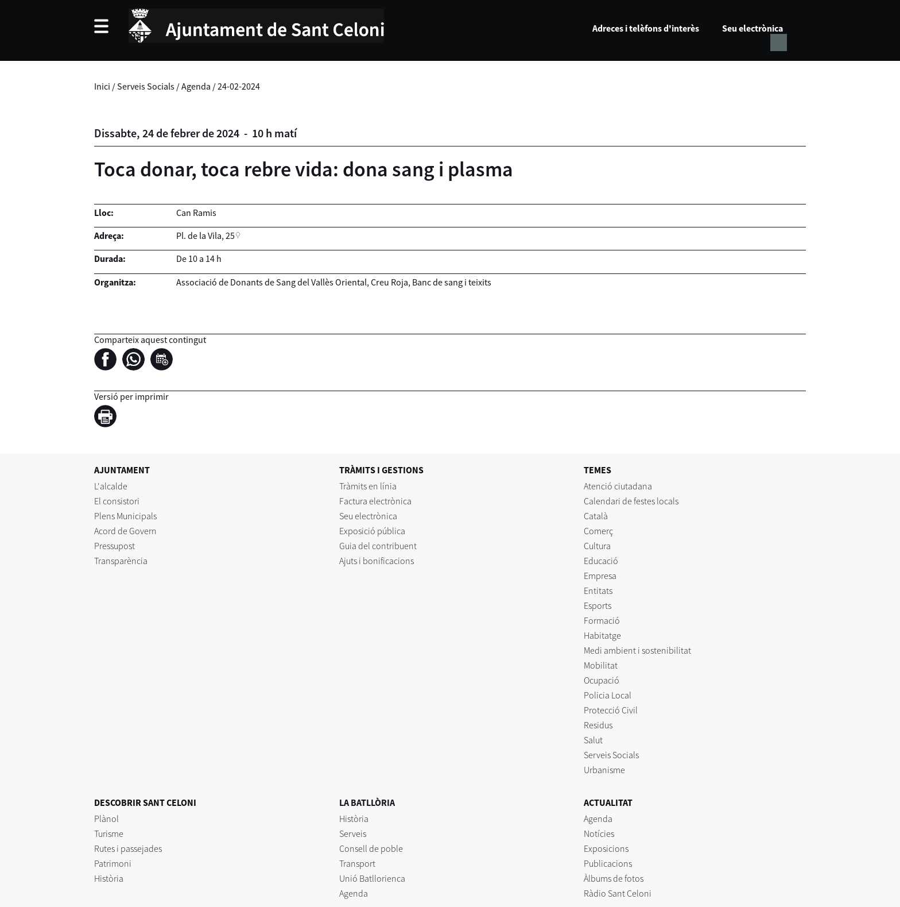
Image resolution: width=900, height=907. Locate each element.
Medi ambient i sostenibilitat (637, 650)
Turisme (108, 833)
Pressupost (114, 545)
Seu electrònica (752, 28)
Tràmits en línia (368, 486)
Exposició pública (372, 531)
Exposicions (606, 848)
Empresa (600, 575)
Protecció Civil (611, 710)
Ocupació (601, 680)
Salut (593, 740)
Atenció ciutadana (618, 486)
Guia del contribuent (378, 545)
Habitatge (602, 635)
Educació (601, 560)
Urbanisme (604, 769)
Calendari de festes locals (631, 501)
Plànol (106, 818)
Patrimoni (112, 863)
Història (108, 878)
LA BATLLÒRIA (367, 802)
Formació (602, 620)
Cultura (597, 545)
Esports (597, 605)
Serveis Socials (145, 86)
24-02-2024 (239, 86)
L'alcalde (110, 486)
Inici (102, 86)
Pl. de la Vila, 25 (205, 235)
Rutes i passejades (128, 848)
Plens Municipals (125, 516)
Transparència (121, 560)
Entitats (598, 590)
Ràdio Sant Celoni (617, 893)
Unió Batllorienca (372, 878)
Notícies (599, 833)
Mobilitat (601, 665)
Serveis (352, 833)
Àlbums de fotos (613, 878)
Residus (598, 725)
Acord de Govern (125, 531)
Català (596, 516)
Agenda (196, 86)
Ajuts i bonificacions (376, 560)
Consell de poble (371, 848)
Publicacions (608, 863)
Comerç (598, 531)
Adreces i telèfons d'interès (645, 28)
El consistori (116, 501)
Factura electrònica (375, 501)
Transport (357, 863)
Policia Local (607, 695)
